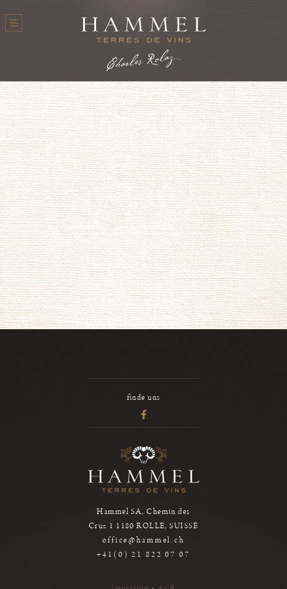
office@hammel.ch (143, 540)
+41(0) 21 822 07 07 (143, 554)
